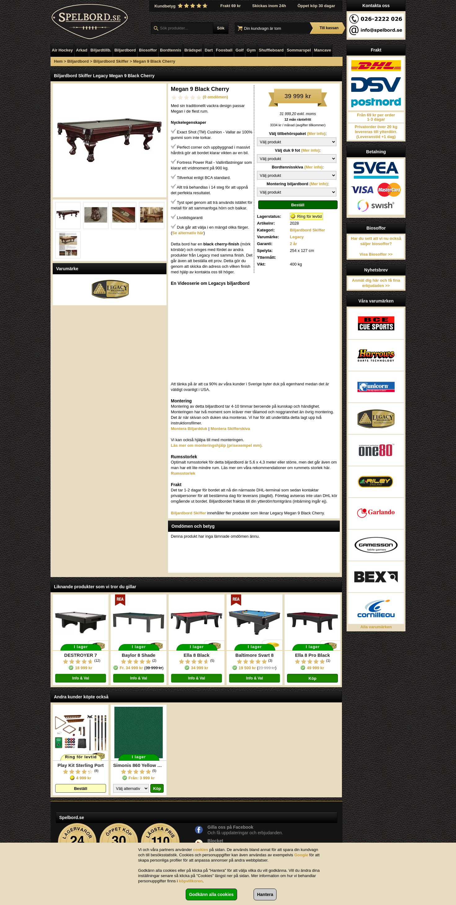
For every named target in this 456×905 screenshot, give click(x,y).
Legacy (297, 237)
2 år (293, 243)
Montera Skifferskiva (230, 428)
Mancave (322, 50)
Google (301, 855)
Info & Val (80, 678)
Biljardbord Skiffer (110, 61)
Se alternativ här (187, 233)
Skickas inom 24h (269, 5)
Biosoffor (148, 50)
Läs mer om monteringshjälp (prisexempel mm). (217, 445)
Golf (240, 50)
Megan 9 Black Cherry (154, 61)
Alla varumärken (376, 627)
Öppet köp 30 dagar (316, 5)
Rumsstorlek (183, 473)
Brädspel (193, 50)
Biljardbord (125, 50)
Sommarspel (299, 50)
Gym (251, 50)
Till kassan (329, 28)
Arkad (81, 50)
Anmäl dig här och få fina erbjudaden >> (376, 283)
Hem (58, 61)
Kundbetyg (181, 5)
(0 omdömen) (215, 97)
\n (296, 141)
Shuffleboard (271, 50)
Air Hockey (62, 50)
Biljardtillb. (101, 50)
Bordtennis (170, 50)
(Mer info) (315, 133)
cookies (200, 849)
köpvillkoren (191, 881)
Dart (209, 50)
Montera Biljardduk (189, 428)
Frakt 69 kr (230, 5)
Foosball (224, 50)
